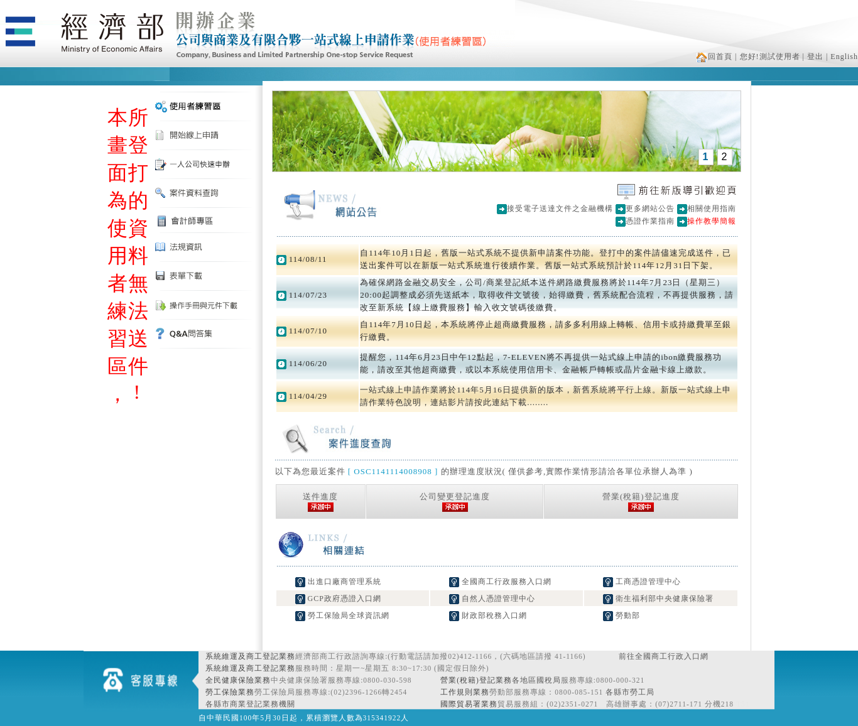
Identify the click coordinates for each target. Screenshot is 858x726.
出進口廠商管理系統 (338, 581)
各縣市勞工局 (629, 692)
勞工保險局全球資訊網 (342, 615)
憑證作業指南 (650, 221)
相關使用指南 (711, 208)
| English (842, 56)
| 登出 (813, 56)
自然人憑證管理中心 (492, 598)
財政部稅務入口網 (488, 615)
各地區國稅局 (536, 680)
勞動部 (621, 615)
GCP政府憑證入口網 (338, 598)
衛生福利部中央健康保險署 (658, 598)
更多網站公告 (650, 208)
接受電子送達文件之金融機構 (560, 208)
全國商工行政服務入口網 (500, 581)
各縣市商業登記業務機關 (250, 704)
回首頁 (714, 56)
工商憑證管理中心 (642, 581)
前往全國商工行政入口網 (664, 656)
